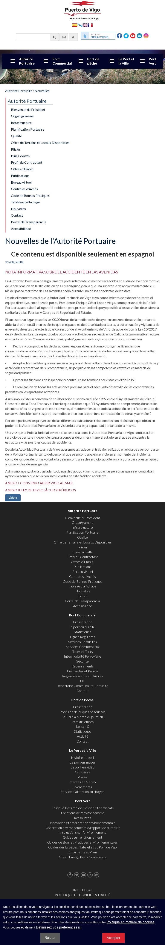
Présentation (82, 622)
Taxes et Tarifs (82, 651)
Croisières (82, 772)
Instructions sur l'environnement (82, 832)
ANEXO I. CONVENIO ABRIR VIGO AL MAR (39, 483)
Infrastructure (21, 123)
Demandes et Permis (82, 671)
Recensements (83, 666)
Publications (20, 176)
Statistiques (82, 632)
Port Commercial (62, 61)
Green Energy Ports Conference (82, 857)
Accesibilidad (21, 228)
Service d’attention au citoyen (82, 792)
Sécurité (82, 661)
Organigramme (22, 116)
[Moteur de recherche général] (37, 37)
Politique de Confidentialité (82, 895)
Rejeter (50, 937)
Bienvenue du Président (28, 109)
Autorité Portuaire (27, 61)
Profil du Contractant (26, 162)
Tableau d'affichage (25, 202)
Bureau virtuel (21, 182)
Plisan (15, 149)
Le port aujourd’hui (82, 627)
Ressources (82, 818)
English (85, 25)
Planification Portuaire (27, 129)
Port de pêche (93, 61)
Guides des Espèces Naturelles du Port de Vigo (82, 847)
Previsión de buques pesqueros (82, 712)
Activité (82, 736)
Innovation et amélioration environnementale (82, 823)
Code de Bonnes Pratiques (30, 195)
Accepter (113, 938)
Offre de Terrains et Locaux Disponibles (40, 142)
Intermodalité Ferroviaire (82, 656)
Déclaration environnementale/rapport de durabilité (82, 828)
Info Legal (82, 890)
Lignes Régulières (82, 637)
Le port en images (83, 762)
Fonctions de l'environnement (82, 813)
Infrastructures (83, 722)
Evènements (82, 787)
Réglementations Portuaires (82, 676)
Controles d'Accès (24, 189)
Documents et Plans (82, 852)
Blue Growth (20, 156)
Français (90, 25)
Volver (12, 497)
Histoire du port (82, 757)
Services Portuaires (82, 642)
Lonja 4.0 (82, 726)
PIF (82, 681)
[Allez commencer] (73, 37)
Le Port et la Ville (126, 61)
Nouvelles (42, 91)
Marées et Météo (82, 782)
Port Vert (152, 61)
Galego (79, 25)
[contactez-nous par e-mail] (64, 37)
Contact (17, 215)
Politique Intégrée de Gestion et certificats (82, 808)
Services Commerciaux (82, 647)
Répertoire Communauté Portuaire (82, 686)
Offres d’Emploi (22, 169)
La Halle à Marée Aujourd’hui (82, 717)
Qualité (16, 136)
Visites (82, 777)
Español (74, 25)
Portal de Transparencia (28, 222)
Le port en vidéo (82, 767)
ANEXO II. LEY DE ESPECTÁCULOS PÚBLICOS (40, 490)
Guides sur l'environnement (82, 837)
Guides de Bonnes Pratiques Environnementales (82, 842)
